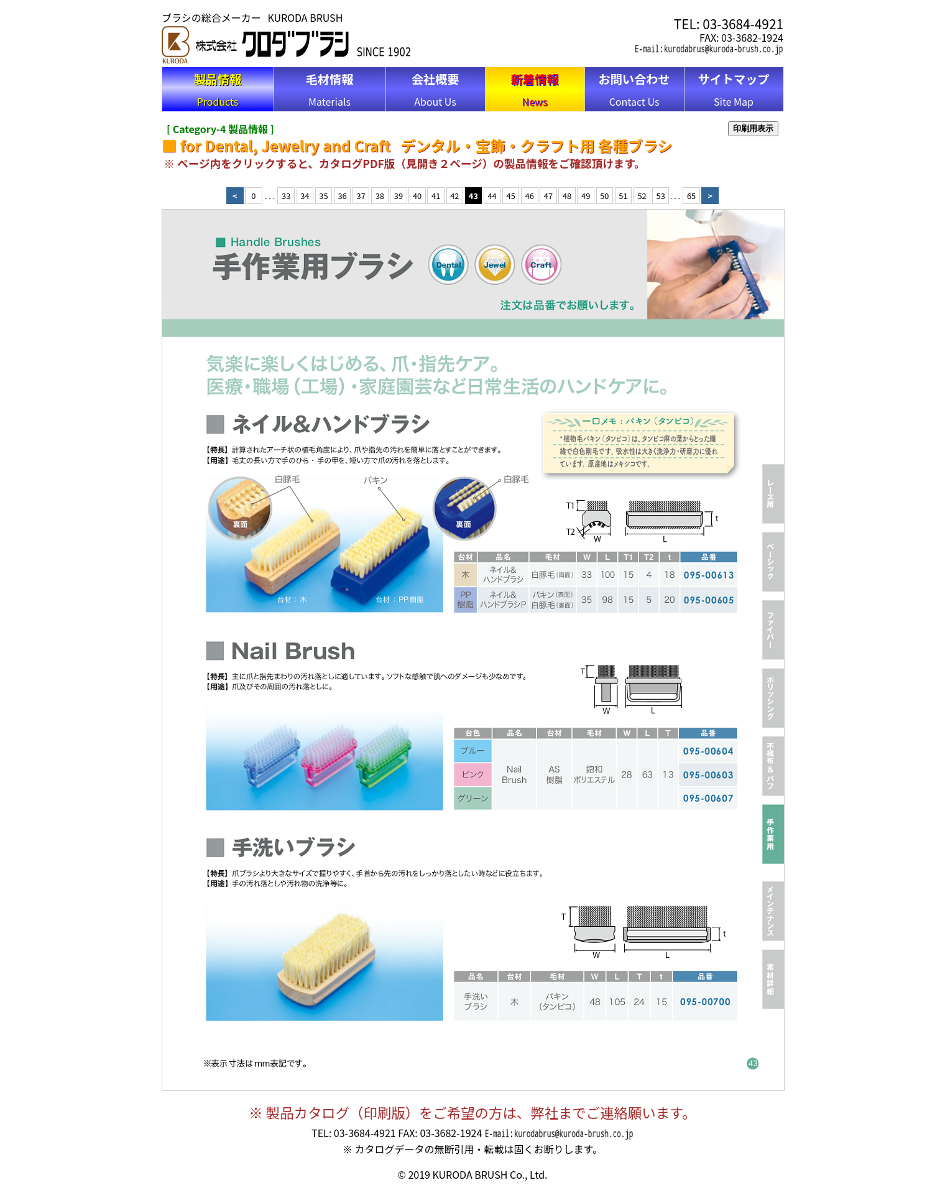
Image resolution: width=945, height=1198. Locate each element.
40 (417, 196)
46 (529, 196)
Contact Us (634, 89)
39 (398, 196)
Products (218, 89)
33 (286, 196)
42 (454, 196)
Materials (330, 89)
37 (361, 196)
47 (548, 196)
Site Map (733, 89)
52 (641, 196)
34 (304, 196)
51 (623, 196)
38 (380, 196)
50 (604, 196)
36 (342, 196)
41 (435, 196)
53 (661, 196)
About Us (435, 89)
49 (585, 196)
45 (511, 196)
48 (567, 196)
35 (323, 196)
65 (691, 196)
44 (491, 196)
